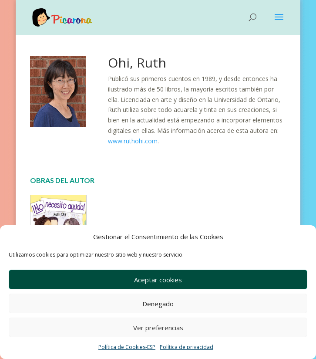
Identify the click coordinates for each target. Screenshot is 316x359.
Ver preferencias (158, 327)
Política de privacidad (186, 347)
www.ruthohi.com (133, 141)
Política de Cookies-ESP (126, 347)
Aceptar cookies (158, 279)
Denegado (158, 303)
